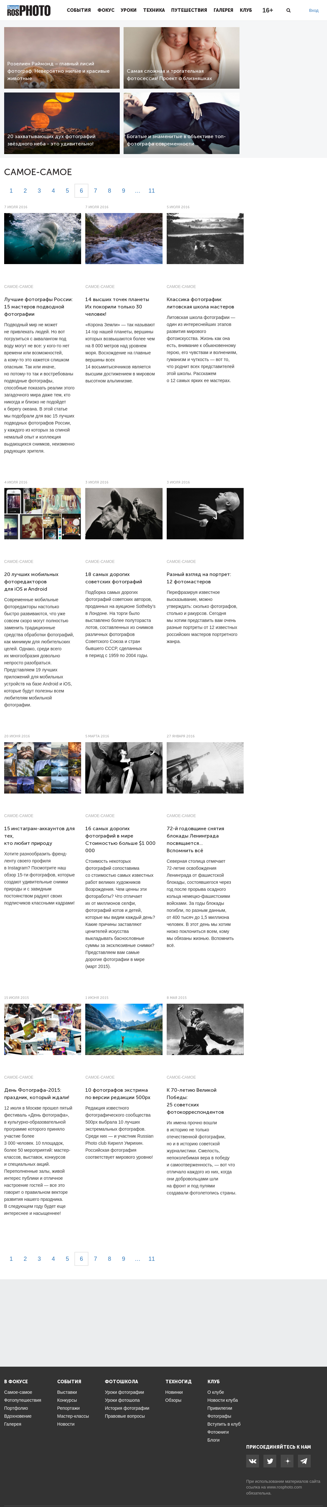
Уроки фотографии (124, 1392)
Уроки (129, 10)
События (79, 10)
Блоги (214, 1440)
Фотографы (219, 1416)
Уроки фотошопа (122, 1400)
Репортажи (68, 1408)
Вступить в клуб (224, 1424)
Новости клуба (223, 1400)
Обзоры (173, 1400)
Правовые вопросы (125, 1416)
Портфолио (16, 1408)
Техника (154, 10)
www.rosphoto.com (284, 1487)
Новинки (174, 1392)
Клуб (246, 10)
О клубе (216, 1392)
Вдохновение (18, 1416)
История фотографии (127, 1408)
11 (151, 191)
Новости (65, 1424)
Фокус (105, 10)
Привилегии (220, 1408)
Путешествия (189, 10)
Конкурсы (67, 1400)
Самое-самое (18, 286)
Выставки (67, 1392)
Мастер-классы (73, 1416)
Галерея (223, 10)
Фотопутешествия (22, 1400)
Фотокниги (218, 1432)
